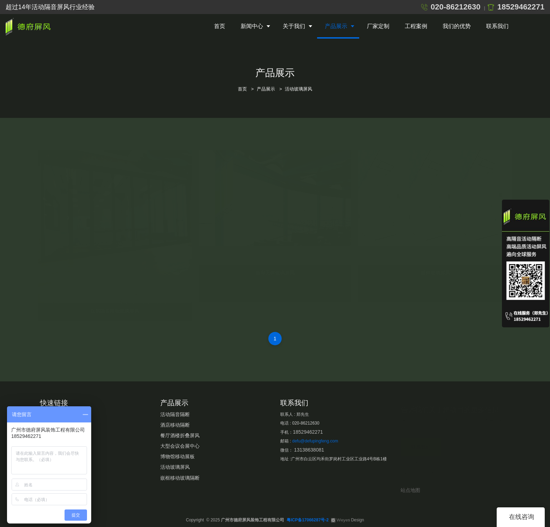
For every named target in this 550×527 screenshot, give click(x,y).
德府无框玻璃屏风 (275, 265)
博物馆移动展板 (177, 456)
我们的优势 (457, 26)
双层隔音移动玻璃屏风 (114, 304)
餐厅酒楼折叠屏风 (180, 435)
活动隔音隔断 (175, 414)
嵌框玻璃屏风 (435, 265)
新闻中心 (252, 26)
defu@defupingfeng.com (315, 441)
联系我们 (497, 26)
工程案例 (416, 26)
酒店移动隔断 (175, 425)
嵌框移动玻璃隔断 (180, 478)
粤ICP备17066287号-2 (308, 520)
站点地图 (410, 490)
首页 (219, 26)
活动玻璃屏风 (298, 89)
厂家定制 (378, 26)
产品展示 (336, 26)
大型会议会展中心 (180, 446)
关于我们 (294, 26)
